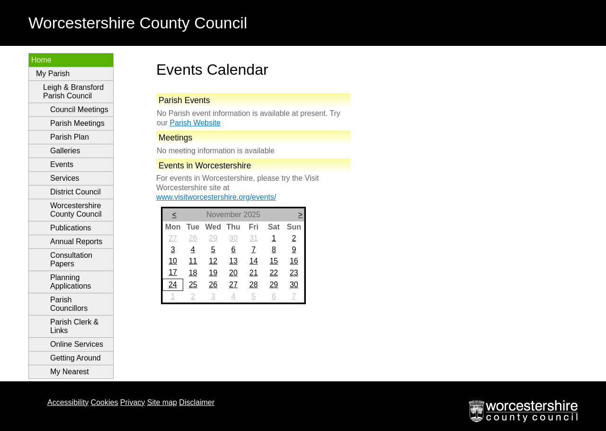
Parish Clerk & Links (74, 326)
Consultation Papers (71, 259)
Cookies (104, 402)
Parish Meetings (77, 123)
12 (213, 261)
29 (213, 238)
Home (41, 60)
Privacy (132, 402)
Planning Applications (70, 281)
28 (193, 238)
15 (273, 261)
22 (273, 273)
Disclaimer (196, 402)
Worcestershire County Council (76, 210)
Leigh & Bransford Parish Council (73, 91)
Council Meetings (79, 110)
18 (193, 273)
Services (64, 178)
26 (213, 285)
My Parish (53, 74)
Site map (162, 402)
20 (233, 273)
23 (294, 273)
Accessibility (68, 402)
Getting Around (75, 358)
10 (173, 261)
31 (254, 238)
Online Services (76, 344)
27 (173, 238)
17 (173, 272)
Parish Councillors (69, 304)
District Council (75, 192)
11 (193, 261)
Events (61, 164)
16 (294, 261)
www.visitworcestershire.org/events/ (216, 197)
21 (254, 273)
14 (254, 261)
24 (173, 285)
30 (233, 238)
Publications (70, 228)
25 (193, 285)
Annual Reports (76, 241)
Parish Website (195, 123)
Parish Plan (69, 137)
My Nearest (69, 372)
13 (233, 261)
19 (213, 273)
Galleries (65, 151)
